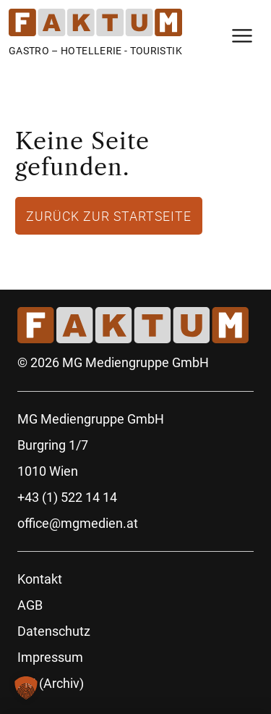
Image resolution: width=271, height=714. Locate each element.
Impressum (50, 657)
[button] (26, 688)
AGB (30, 605)
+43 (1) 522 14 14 (67, 497)
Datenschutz (53, 631)
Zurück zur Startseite (109, 215)
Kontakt (39, 579)
